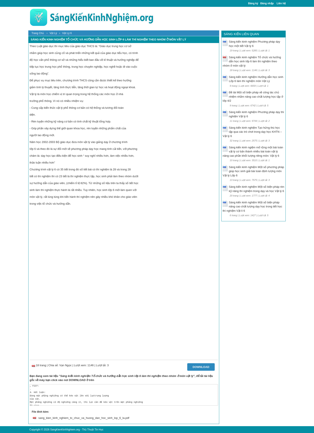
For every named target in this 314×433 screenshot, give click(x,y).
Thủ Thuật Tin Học (92, 429)
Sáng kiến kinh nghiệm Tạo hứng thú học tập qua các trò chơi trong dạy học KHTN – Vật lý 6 (252, 132)
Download (201, 367)
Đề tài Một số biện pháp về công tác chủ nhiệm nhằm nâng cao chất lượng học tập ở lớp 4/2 (253, 96)
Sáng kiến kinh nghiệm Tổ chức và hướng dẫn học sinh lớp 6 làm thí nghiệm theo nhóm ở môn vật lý (252, 61)
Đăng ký (253, 3)
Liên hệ (281, 3)
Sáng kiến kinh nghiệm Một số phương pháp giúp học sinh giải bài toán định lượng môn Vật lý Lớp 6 (253, 171)
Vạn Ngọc (65, 365)
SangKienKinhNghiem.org (65, 429)
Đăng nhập (267, 3)
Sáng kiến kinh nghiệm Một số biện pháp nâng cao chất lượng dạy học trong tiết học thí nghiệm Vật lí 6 (252, 206)
